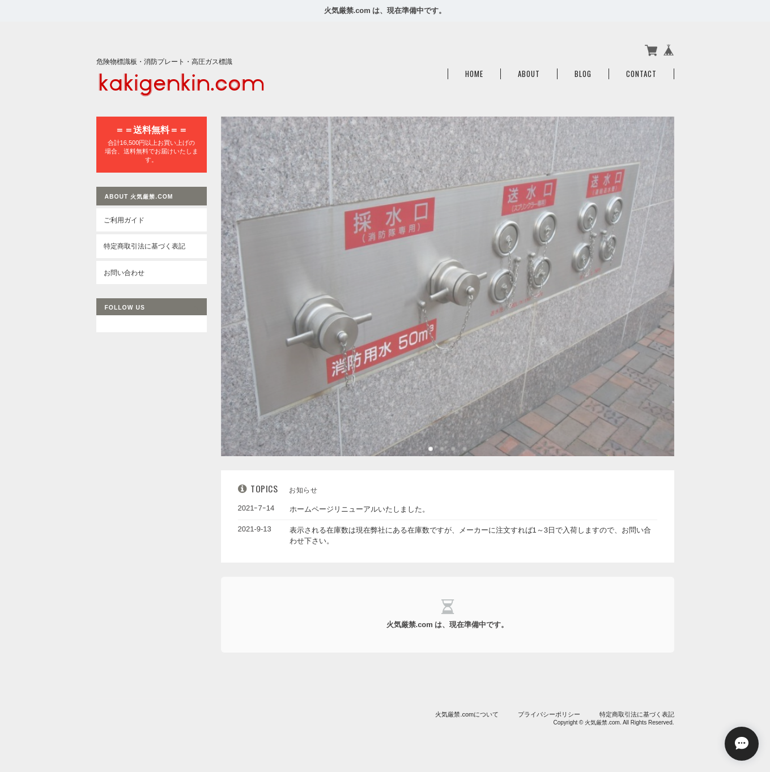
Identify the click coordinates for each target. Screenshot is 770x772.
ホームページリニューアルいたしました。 (359, 509)
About (529, 73)
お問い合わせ (124, 272)
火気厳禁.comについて (467, 714)
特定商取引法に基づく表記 (144, 246)
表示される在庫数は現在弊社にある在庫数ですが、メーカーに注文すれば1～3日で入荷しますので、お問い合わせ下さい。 (470, 536)
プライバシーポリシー (549, 714)
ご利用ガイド (124, 220)
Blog (583, 73)
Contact (641, 73)
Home (474, 73)
